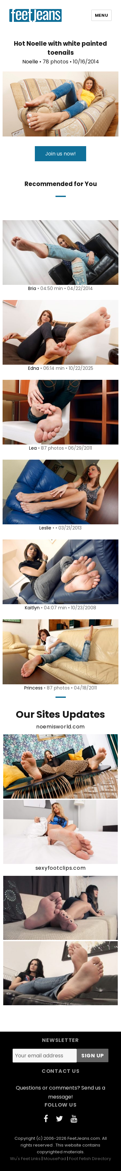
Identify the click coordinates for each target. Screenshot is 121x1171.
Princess (33, 688)
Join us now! (60, 153)
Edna (33, 368)
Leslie (45, 528)
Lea (33, 448)
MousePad (55, 1159)
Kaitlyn (32, 607)
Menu (101, 15)
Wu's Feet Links (25, 1159)
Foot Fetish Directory (90, 1159)
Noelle (30, 61)
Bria (32, 288)
